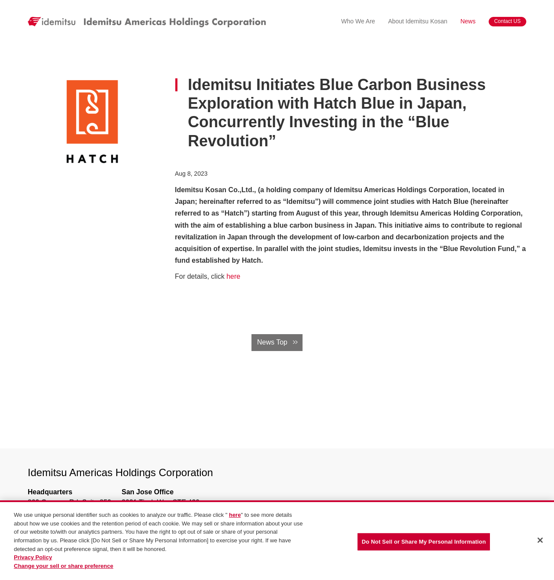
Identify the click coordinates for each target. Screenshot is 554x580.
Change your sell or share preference (63, 566)
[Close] (540, 540)
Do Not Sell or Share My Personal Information (424, 542)
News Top (272, 342)
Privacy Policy (33, 557)
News (468, 21)
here (233, 276)
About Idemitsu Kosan (418, 21)
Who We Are (358, 21)
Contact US (507, 21)
